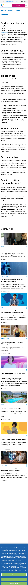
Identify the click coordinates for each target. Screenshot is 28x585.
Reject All (14, 580)
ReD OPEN (8, 449)
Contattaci (18, 5)
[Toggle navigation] (26, 5)
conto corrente (4, 32)
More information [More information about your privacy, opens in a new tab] (15, 573)
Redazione (8, 259)
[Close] (26, 547)
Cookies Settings (14, 576)
